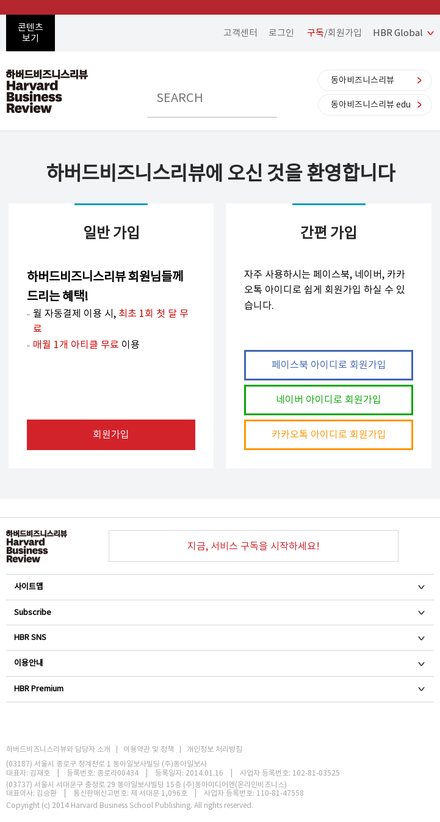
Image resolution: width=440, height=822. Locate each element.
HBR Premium (219, 688)
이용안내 (219, 663)
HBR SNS (219, 637)
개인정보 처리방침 (214, 749)
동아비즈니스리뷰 (362, 80)
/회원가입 (334, 32)
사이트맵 (219, 586)
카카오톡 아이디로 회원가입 (329, 434)
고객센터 (240, 32)
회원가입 (111, 434)
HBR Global (398, 32)
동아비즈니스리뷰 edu (371, 104)
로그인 (281, 32)
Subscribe (219, 612)
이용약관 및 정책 (148, 749)
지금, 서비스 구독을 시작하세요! (253, 546)
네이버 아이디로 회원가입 (328, 399)
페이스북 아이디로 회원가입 (329, 364)
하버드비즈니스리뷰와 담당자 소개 (58, 749)
